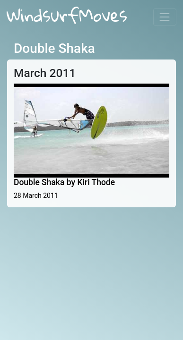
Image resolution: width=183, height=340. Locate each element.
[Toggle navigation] (164, 16)
